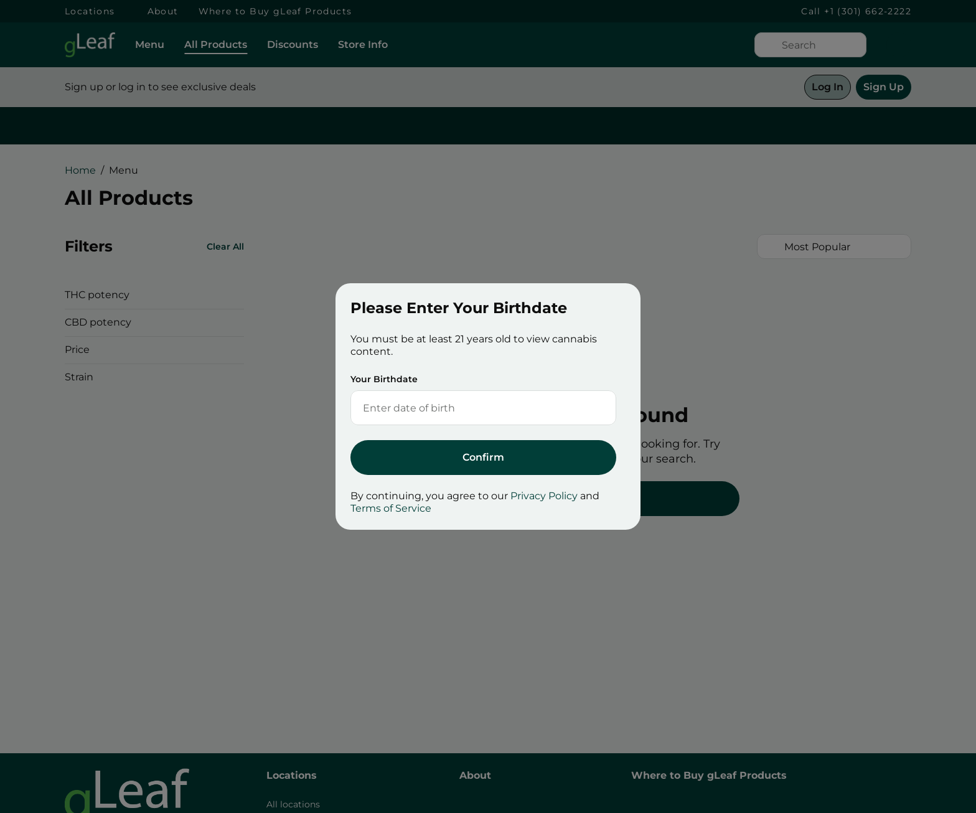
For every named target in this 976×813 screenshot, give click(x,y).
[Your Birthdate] (471, 407)
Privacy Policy (544, 496)
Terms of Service (390, 508)
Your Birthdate (384, 379)
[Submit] (483, 457)
